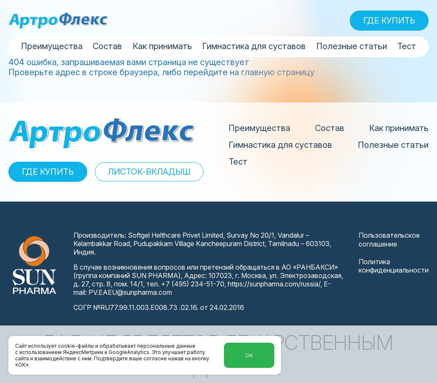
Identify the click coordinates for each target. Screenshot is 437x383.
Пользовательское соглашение (389, 239)
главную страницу (278, 72)
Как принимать (162, 46)
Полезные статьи (351, 46)
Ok (249, 355)
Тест (406, 46)
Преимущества (52, 46)
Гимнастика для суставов (254, 46)
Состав (107, 46)
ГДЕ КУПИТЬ (389, 21)
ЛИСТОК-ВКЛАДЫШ (149, 172)
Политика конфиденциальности (394, 266)
